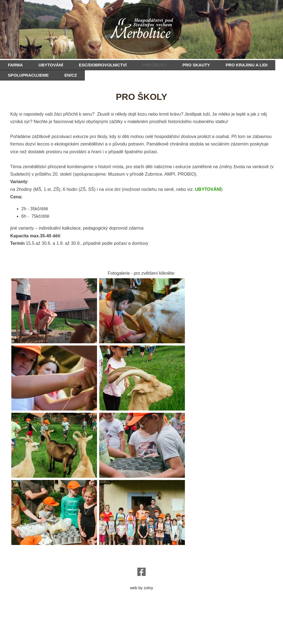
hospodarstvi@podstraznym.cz (141, 556)
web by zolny (141, 588)
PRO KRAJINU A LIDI (247, 65)
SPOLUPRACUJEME (28, 75)
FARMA (15, 65)
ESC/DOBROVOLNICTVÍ (103, 65)
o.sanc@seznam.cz (141, 561)
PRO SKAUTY (196, 65)
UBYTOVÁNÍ (50, 65)
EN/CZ (70, 75)
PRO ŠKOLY (154, 65)
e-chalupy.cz (141, 583)
